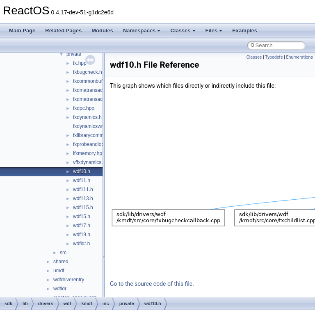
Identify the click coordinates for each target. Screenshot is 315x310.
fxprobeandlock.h (91, 144)
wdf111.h (83, 189)
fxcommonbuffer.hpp (95, 81)
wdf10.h (81, 171)
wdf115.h (83, 207)
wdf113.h (83, 198)
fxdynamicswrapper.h (96, 126)
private (73, 54)
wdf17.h (81, 225)
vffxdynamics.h (89, 162)
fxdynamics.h (87, 117)
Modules (102, 30)
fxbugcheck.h (87, 72)
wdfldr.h (81, 243)
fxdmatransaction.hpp (96, 90)
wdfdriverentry (68, 280)
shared (60, 261)
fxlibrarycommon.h (93, 135)
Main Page (22, 30)
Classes (182, 30)
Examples (244, 30)
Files (214, 30)
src (63, 252)
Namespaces (142, 30)
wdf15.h (81, 216)
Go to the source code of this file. (152, 283)
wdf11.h (81, 180)
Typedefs (274, 57)
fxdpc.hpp (83, 108)
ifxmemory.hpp (89, 153)
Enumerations (299, 57)
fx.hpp (80, 63)
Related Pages (63, 30)
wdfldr (59, 289)
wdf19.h (81, 234)
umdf (58, 271)
